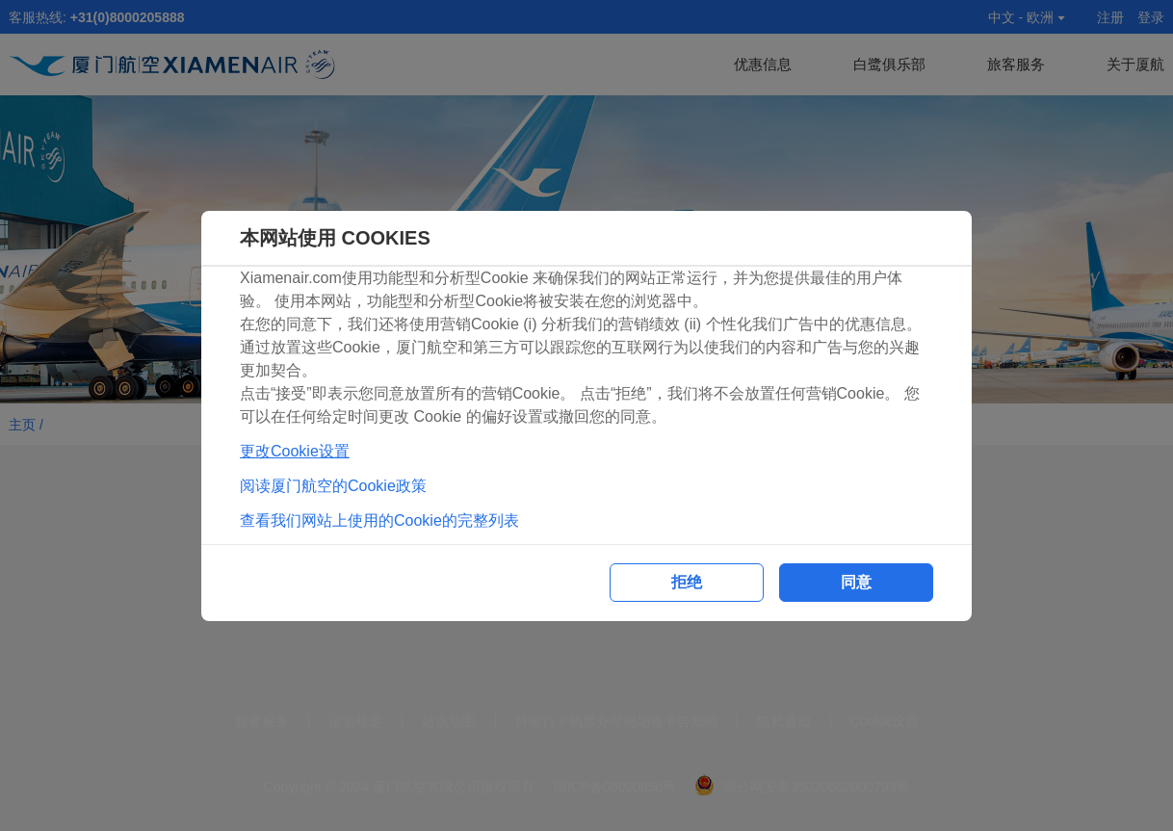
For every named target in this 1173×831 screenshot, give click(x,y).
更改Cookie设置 (295, 451)
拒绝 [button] (686, 582)
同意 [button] (856, 582)
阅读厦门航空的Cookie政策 (333, 486)
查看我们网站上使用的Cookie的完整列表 (379, 520)
